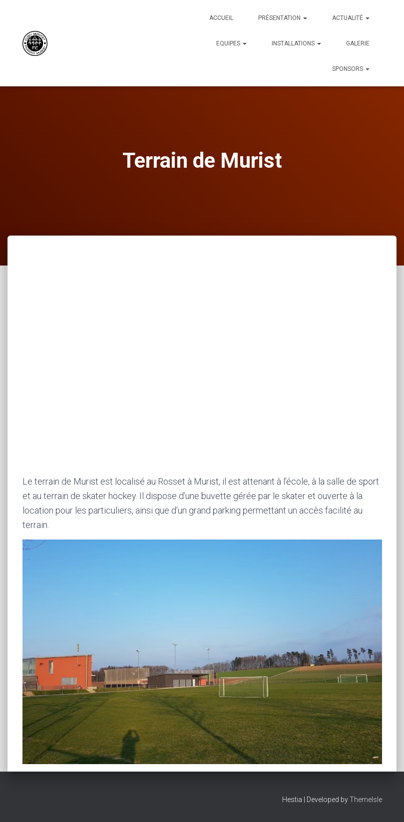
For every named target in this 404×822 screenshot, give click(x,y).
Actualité (351, 17)
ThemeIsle (366, 800)
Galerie (358, 43)
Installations (296, 43)
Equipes (231, 43)
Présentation (282, 17)
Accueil (221, 17)
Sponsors (351, 68)
